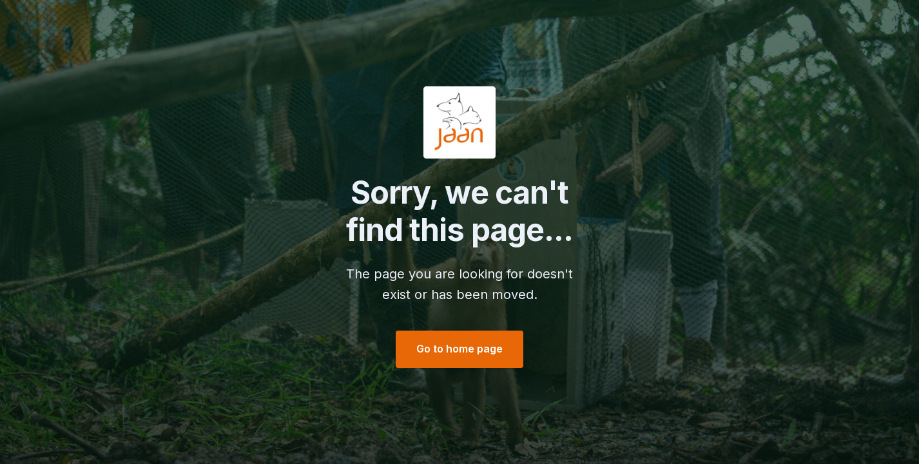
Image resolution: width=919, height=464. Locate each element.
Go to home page (459, 348)
